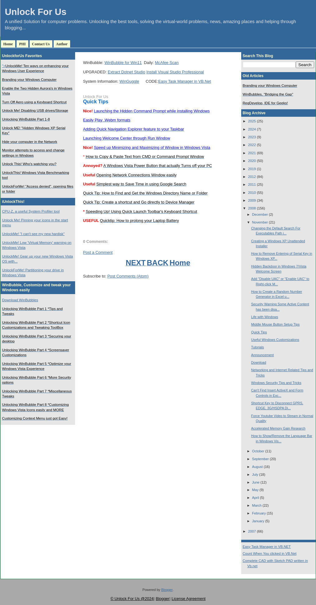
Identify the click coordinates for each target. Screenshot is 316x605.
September (260, 459)
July (255, 474)
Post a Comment (98, 252)
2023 (252, 137)
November (260, 222)
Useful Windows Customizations (275, 340)
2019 (252, 169)
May (255, 490)
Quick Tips (95, 101)
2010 (252, 192)
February (259, 513)
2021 (252, 153)
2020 (252, 161)
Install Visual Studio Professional (175, 72)
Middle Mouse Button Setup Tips (275, 324)
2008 (252, 208)
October (258, 451)
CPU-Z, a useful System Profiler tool (31, 211)
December (260, 214)
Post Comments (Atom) (127, 276)
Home (8, 44)
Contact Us (41, 44)
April (255, 497)
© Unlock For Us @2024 (131, 598)
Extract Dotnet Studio (126, 72)
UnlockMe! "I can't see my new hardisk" (33, 234)
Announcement (262, 355)
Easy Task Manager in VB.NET (267, 546)
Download (258, 362)
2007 (252, 531)
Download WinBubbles (20, 300)
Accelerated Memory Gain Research (278, 428)
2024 (252, 129)
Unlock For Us (36, 12)
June (256, 482)
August (257, 467)
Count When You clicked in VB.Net (270, 553)
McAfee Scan (167, 62)
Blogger (167, 590)
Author (62, 44)
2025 (252, 121)
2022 (252, 145)
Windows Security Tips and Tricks (276, 383)
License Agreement (188, 598)
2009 (252, 200)
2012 (252, 177)
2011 (252, 184)
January (258, 521)
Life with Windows (264, 317)
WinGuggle (129, 81)
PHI (22, 44)
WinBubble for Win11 (123, 62)
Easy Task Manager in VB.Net (184, 81)
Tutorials (257, 347)
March (257, 505)
